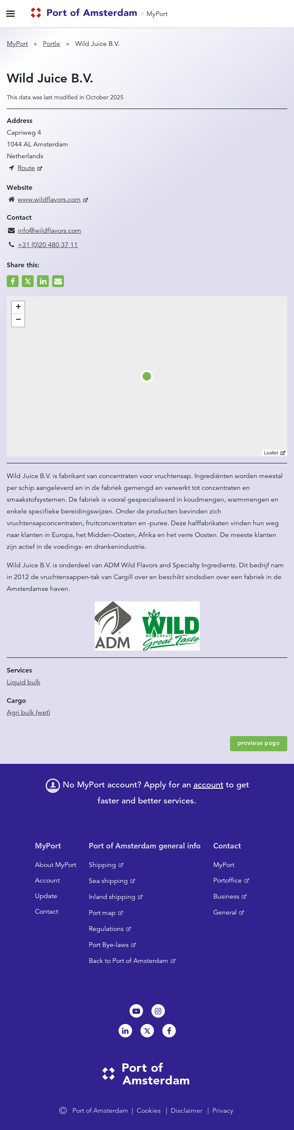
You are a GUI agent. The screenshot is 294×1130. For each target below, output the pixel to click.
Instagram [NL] (158, 1011)
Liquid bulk (23, 682)
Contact (46, 911)
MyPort (156, 14)
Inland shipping (112, 897)
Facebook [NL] (169, 1030)
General (225, 912)
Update (46, 896)
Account (47, 880)
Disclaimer (186, 1110)
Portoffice (227, 880)
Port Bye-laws (109, 945)
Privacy (222, 1110)
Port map (102, 913)
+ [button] (18, 307)
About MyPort (55, 865)
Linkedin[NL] (125, 1030)
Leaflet (271, 452)
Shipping (102, 865)
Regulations (106, 929)
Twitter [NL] (147, 1030)
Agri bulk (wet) (28, 712)
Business (226, 896)
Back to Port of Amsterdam (128, 961)
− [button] (18, 320)
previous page (259, 743)
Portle (51, 44)
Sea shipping (108, 881)
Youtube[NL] (136, 1011)
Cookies (149, 1110)
